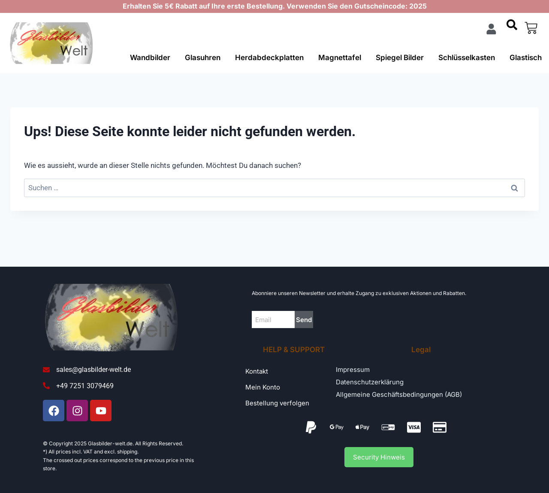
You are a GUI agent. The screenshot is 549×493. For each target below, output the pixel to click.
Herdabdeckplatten (269, 57)
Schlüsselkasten (466, 57)
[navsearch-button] (511, 28)
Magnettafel (339, 57)
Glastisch (526, 57)
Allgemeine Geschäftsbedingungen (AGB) (399, 394)
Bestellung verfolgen (277, 403)
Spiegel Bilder (400, 57)
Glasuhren (202, 57)
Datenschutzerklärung (370, 382)
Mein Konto (262, 387)
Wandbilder (150, 57)
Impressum (353, 369)
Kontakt (256, 371)
